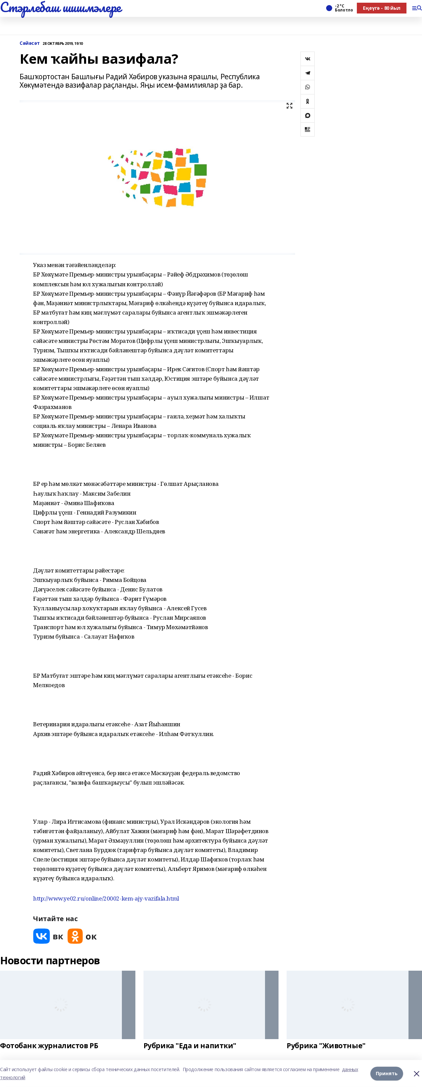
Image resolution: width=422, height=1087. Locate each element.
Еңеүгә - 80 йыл (381, 8)
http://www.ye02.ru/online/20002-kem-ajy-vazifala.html (106, 898)
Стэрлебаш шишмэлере (60, 7)
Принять (387, 1073)
